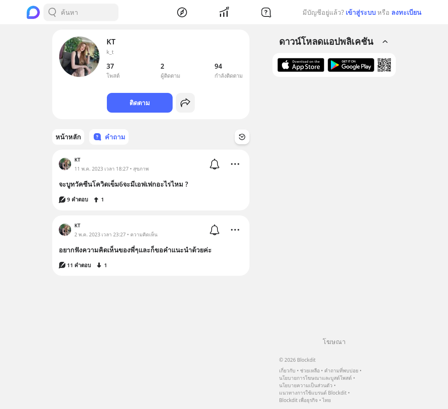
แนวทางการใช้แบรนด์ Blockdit (312, 392)
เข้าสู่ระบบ (361, 12)
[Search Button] (52, 12)
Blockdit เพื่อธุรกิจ (298, 400)
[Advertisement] (334, 210)
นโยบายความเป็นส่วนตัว (306, 385)
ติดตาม (139, 102)
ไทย (326, 400)
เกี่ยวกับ (287, 370)
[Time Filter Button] (242, 136)
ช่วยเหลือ (310, 370)
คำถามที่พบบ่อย (341, 370)
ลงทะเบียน (406, 12)
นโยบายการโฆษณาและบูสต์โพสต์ (315, 377)
